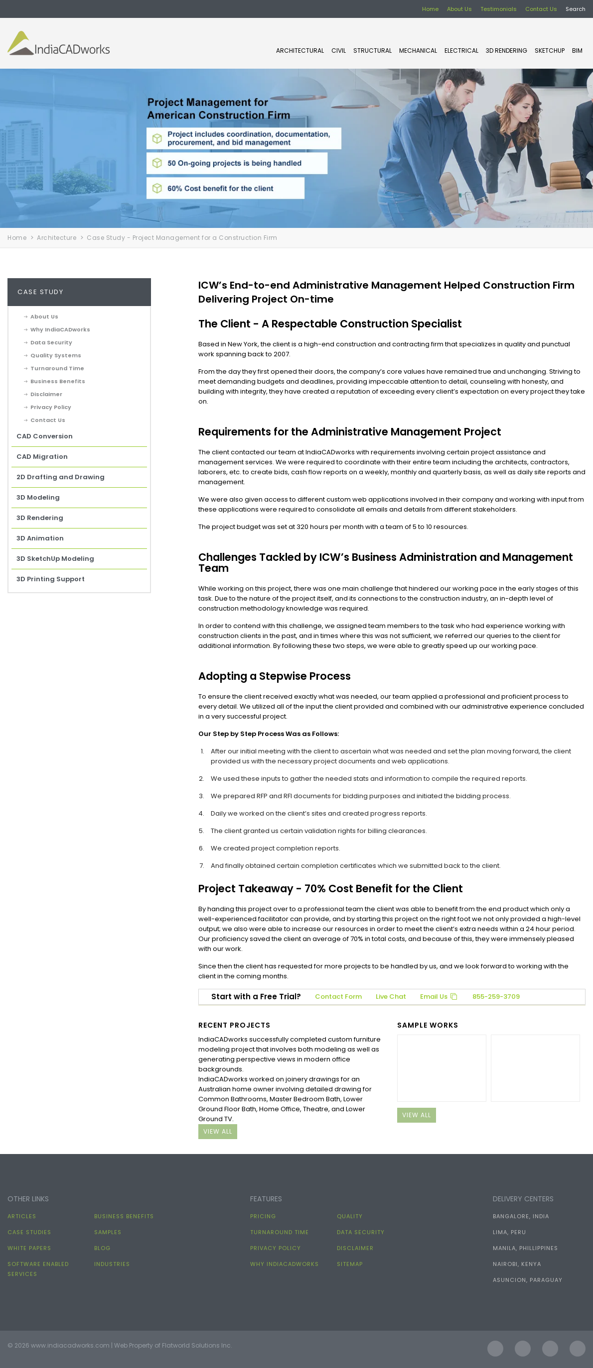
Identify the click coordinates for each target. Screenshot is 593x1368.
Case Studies (29, 1232)
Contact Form (338, 996)
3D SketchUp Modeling (55, 558)
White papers (29, 1248)
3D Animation (40, 538)
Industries (112, 1264)
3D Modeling (38, 497)
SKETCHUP (550, 50)
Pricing (263, 1216)
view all (217, 1131)
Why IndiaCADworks (60, 329)
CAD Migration (42, 456)
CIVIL (338, 50)
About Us (459, 9)
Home (430, 9)
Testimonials (498, 9)
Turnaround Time (57, 368)
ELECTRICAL (461, 50)
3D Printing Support (50, 579)
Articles (21, 1216)
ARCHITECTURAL (300, 50)
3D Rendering (506, 50)
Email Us (439, 996)
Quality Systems (55, 355)
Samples (108, 1232)
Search (576, 9)
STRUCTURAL (372, 50)
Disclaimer (46, 394)
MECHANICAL (418, 50)
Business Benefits (57, 381)
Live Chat (391, 996)
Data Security (51, 342)
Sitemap (350, 1264)
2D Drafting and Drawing (60, 477)
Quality (350, 1216)
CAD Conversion (44, 436)
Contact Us (541, 9)
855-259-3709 (496, 996)
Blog (102, 1248)
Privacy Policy (50, 407)
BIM (577, 50)
